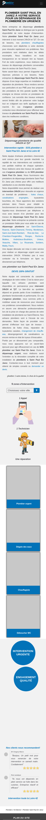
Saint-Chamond (17, 230)
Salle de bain (15, 806)
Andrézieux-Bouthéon (22, 239)
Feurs (10, 246)
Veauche (6, 243)
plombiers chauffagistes (32, 43)
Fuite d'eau (7, 800)
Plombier (17, 803)
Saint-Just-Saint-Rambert (13, 233)
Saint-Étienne (37, 227)
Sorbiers (39, 243)
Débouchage (17, 800)
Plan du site (7, 816)
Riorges (28, 236)
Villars (15, 243)
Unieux (40, 239)
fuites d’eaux (37, 195)
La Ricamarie (26, 243)
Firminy (29, 230)
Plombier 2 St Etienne (13, 787)
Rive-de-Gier (33, 233)
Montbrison (38, 230)
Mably (4, 246)
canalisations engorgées (15, 198)
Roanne (5, 230)
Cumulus (6, 806)
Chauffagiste (8, 803)
